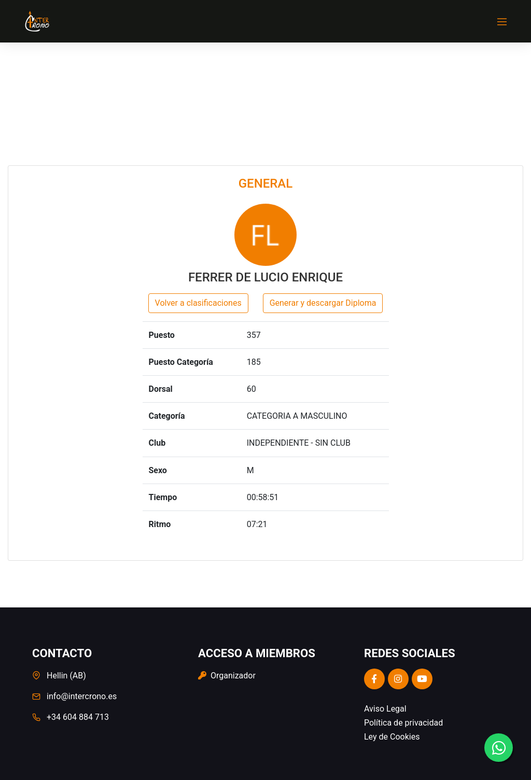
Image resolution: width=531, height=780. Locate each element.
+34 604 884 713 (78, 717)
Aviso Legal (385, 709)
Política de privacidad (403, 723)
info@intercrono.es (82, 696)
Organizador (227, 675)
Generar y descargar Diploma (323, 303)
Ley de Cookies (392, 737)
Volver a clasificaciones (198, 303)
